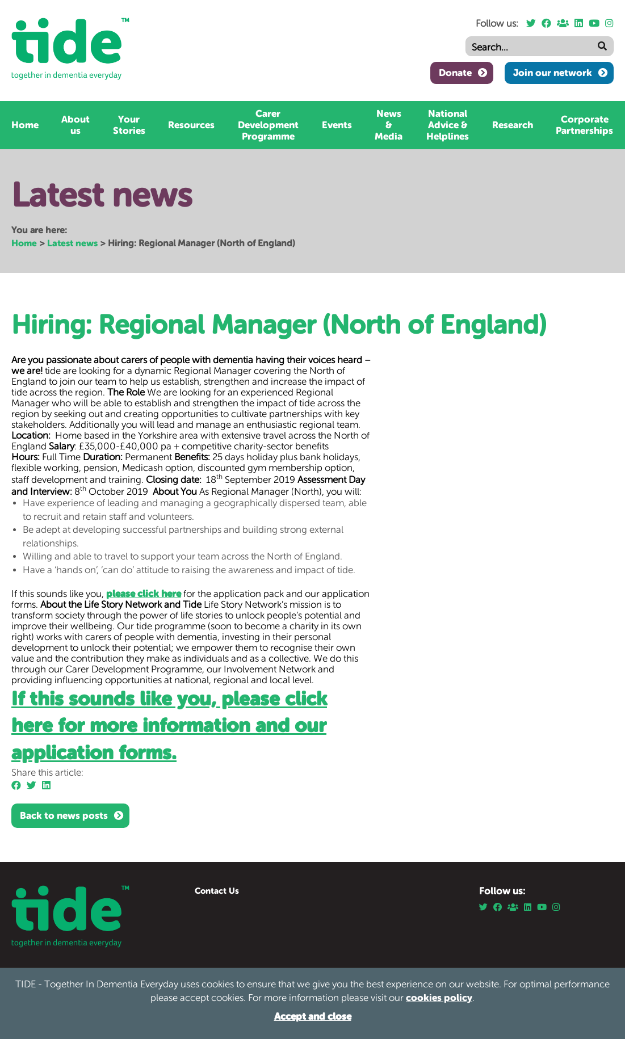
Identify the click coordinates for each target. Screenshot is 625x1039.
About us (75, 124)
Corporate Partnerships (584, 124)
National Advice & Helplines (447, 125)
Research (512, 125)
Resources (191, 125)
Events (337, 125)
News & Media (388, 125)
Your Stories (129, 124)
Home (25, 125)
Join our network (552, 72)
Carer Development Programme (268, 125)
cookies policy (439, 997)
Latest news (72, 243)
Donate (455, 72)
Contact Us (217, 890)
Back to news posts (64, 815)
